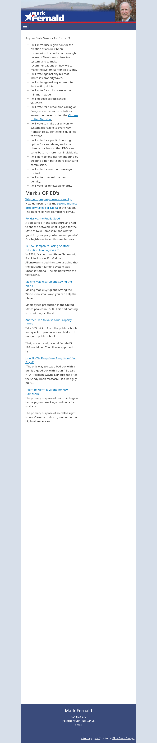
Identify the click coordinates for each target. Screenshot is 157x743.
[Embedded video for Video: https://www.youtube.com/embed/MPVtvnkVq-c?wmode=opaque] (65, 453)
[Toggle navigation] (25, 26)
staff (97, 738)
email (78, 725)
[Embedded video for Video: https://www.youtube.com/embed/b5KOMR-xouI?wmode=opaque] (65, 616)
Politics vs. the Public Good (42, 218)
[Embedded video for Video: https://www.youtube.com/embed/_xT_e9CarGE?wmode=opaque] (65, 561)
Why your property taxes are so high (48, 199)
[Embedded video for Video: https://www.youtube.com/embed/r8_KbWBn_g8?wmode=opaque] (65, 507)
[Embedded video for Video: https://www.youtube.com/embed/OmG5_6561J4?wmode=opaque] (65, 670)
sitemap (86, 738)
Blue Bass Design (123, 738)
